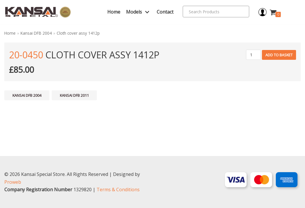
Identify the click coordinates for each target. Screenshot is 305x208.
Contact (165, 12)
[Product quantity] (253, 55)
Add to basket (279, 54)
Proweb (12, 182)
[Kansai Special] (38, 12)
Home (113, 12)
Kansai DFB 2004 (36, 33)
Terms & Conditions (118, 189)
